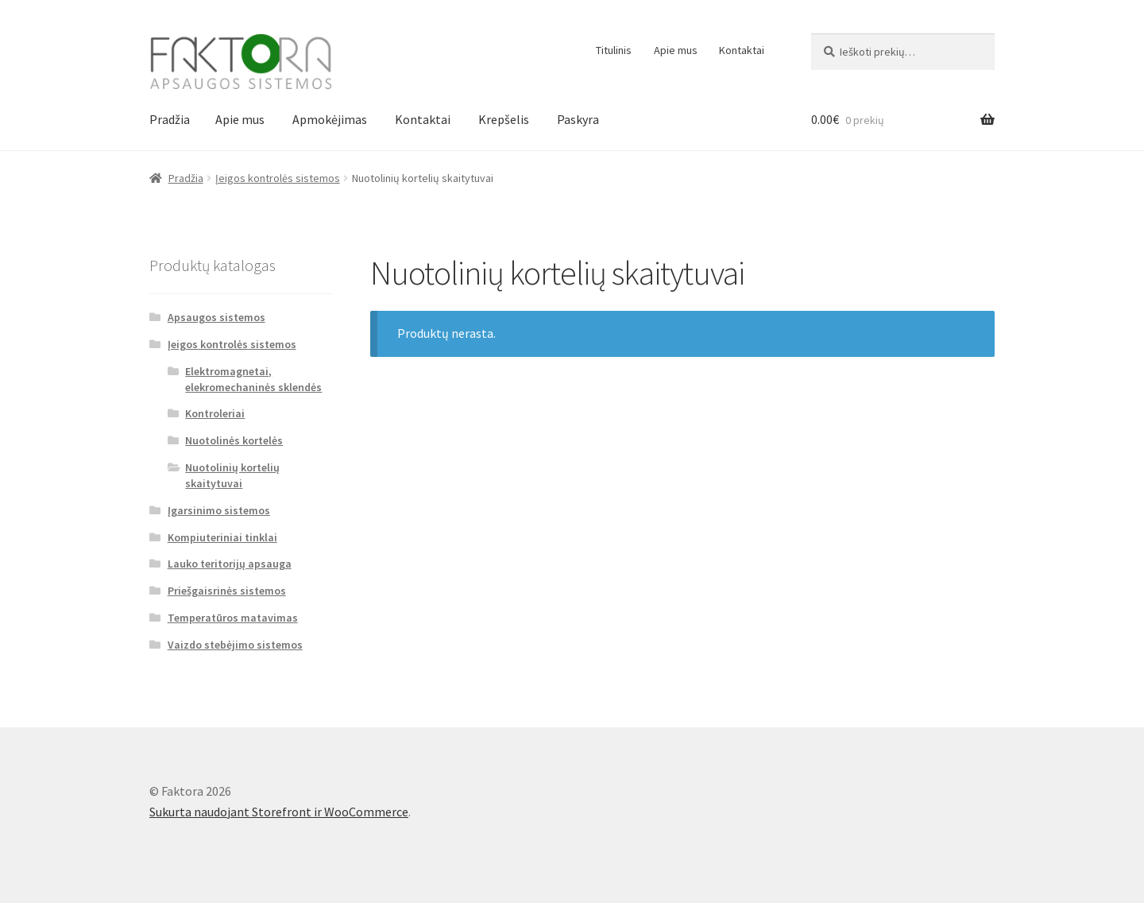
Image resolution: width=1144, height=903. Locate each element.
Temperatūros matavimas (233, 617)
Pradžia (169, 119)
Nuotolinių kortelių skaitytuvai (232, 475)
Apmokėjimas (329, 119)
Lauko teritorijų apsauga (230, 563)
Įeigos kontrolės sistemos (277, 178)
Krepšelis (503, 119)
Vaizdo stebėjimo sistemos (235, 645)
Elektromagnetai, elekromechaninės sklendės (253, 379)
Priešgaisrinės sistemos (227, 590)
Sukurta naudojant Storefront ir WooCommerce (278, 812)
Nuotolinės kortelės (234, 440)
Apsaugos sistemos (216, 317)
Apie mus (676, 50)
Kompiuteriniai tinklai (222, 537)
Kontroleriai (215, 413)
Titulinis (614, 50)
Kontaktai (741, 50)
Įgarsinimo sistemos (219, 510)
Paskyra (578, 119)
